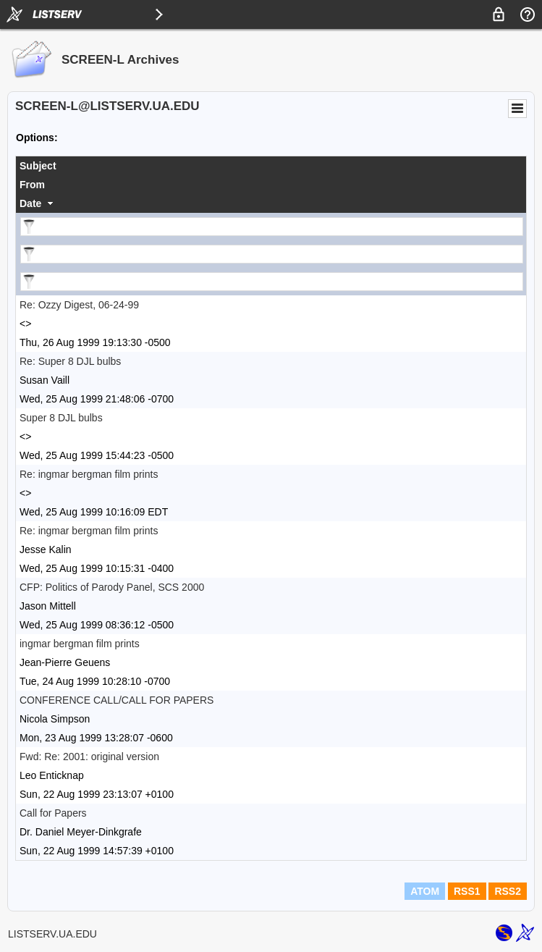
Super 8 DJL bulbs (61, 418)
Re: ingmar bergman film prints (89, 474)
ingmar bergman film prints (80, 643)
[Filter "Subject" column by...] (271, 226)
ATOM (424, 891)
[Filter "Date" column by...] (271, 281)
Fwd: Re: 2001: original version (89, 756)
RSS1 (467, 891)
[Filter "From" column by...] (271, 254)
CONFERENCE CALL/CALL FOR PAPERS (116, 700)
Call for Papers (53, 813)
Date (30, 203)
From (32, 184)
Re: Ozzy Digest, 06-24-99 (79, 305)
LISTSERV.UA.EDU (52, 934)
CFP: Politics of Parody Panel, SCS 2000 (112, 587)
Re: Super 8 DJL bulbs (70, 361)
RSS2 (507, 891)
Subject (38, 166)
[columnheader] (271, 165)
